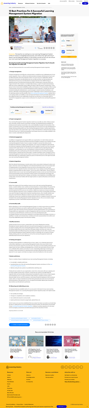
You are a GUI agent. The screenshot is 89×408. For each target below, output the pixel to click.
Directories (9, 388)
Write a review (71, 1)
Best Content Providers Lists (13, 394)
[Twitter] (66, 367)
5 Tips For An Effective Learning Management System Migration (67, 65)
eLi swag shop (29, 381)
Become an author (50, 375)
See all (69, 56)
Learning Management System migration (22, 306)
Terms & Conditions (10, 404)
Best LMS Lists (10, 392)
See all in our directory (48, 107)
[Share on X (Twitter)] (47, 48)
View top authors (49, 377)
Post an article (79, 1)
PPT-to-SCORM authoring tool (14, 397)
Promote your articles (69, 379)
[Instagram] (81, 367)
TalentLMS (32, 111)
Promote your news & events (71, 377)
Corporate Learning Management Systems (19, 318)
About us (28, 375)
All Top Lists (10, 390)
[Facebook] (62, 367)
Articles (9, 375)
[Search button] (80, 3)
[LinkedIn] (70, 367)
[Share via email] (51, 48)
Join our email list (63, 1)
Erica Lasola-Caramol (19, 357)
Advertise (86, 1)
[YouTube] (73, 367)
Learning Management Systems (18, 7)
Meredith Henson (18, 46)
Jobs (8, 386)
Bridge (17, 110)
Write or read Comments (19, 324)
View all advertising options (72, 381)
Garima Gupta (54, 357)
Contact (28, 379)
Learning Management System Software (40, 320)
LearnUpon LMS (49, 110)
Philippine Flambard (37, 357)
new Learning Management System (39, 93)
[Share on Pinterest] (54, 48)
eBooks (9, 377)
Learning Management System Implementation (20, 320)
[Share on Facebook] (44, 48)
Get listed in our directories (71, 375)
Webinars (9, 379)
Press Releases (10, 381)
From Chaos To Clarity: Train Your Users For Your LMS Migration (68, 77)
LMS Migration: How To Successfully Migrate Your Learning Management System (68, 68)
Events (8, 383)
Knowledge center (30, 377)
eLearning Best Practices (36, 318)
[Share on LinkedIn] (49, 48)
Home (10, 7)
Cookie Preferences (28, 404)
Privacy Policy (20, 404)
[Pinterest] (77, 367)
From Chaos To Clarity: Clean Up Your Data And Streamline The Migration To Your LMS (68, 73)
